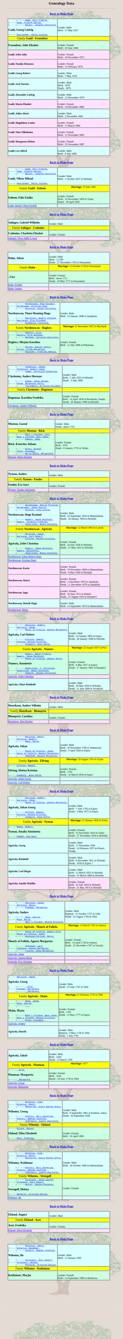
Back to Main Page (61, 13)
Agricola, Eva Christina (20, 1001)
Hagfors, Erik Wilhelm (30, 342)
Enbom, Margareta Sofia (31, 395)
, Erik (29, 1026)
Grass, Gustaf (33, 462)
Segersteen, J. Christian (40, 693)
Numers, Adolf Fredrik (38, 677)
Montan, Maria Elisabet (20, 472)
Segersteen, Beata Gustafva (41, 541)
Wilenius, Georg (26, 1150)
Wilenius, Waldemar (28, 1302)
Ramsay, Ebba (33, 452)
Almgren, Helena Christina (41, 699)
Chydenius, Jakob (35, 376)
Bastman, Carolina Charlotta (42, 345)
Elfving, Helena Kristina (40, 557)
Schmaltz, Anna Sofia (38, 667)
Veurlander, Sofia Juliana (32, 36)
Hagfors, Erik (33, 339)
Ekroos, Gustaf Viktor (38, 355)
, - (27, 1048)
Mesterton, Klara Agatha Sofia (43, 1152)
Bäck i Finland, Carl (38, 447)
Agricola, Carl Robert (30, 554)
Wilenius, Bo (14, 1251)
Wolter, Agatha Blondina (39, 1237)
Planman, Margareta (36, 942)
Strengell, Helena (28, 1318)
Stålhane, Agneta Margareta (41, 784)
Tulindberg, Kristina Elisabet (43, 397)
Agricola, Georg (35, 763)
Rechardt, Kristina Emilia (32, 1247)
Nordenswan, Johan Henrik (32, 523)
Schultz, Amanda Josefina (32, 1165)
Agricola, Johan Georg (19, 808)
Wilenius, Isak (34, 1147)
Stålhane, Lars (34, 984)
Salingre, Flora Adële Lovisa (22, 242)
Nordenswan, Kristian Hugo (32, 310)
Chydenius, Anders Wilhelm (22, 418)
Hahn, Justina (15, 292)
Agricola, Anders (35, 646)
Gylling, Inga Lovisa (38, 526)
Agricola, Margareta (18, 1131)
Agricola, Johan (35, 552)
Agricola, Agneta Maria (20, 997)
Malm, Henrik (33, 952)
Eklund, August (26, 1176)
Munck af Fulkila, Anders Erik (43, 968)
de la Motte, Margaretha (39, 468)
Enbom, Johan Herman (37, 392)
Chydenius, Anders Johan (31, 379)
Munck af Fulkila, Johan (39, 779)
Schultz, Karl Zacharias (39, 1163)
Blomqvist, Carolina (37, 329)
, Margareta (32, 1032)
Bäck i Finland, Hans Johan (33, 449)
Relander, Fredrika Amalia (41, 360)
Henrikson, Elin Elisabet (32, 326)
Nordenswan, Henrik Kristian (42, 520)
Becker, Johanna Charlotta (41, 26)
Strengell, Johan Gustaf (39, 1231)
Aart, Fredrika (26, 1186)
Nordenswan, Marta (18, 630)
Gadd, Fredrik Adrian (29, 23)
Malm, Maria (32, 768)
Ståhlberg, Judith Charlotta (42, 1168)
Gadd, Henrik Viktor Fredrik (22, 209)
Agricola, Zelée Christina (41, 313)
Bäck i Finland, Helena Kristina (44, 958)
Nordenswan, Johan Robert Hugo (24, 577)
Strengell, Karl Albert (31, 1234)
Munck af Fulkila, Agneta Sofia (44, 683)
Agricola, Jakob (35, 936)
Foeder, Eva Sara (27, 869)
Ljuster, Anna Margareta (39, 989)
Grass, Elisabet (26, 465)
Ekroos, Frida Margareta (31, 358)
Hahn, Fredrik (15, 288)
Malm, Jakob (32, 1042)
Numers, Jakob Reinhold (39, 536)
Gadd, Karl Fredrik (36, 20)
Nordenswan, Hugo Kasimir (40, 307)
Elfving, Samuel (35, 661)
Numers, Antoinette (28, 570)
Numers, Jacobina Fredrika (32, 539)
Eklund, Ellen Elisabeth (20, 1283)
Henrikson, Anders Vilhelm (41, 323)
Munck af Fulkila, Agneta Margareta (46, 651)
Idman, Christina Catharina (41, 382)
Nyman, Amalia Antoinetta (21, 504)
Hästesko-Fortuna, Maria (39, 974)
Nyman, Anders (25, 859)
